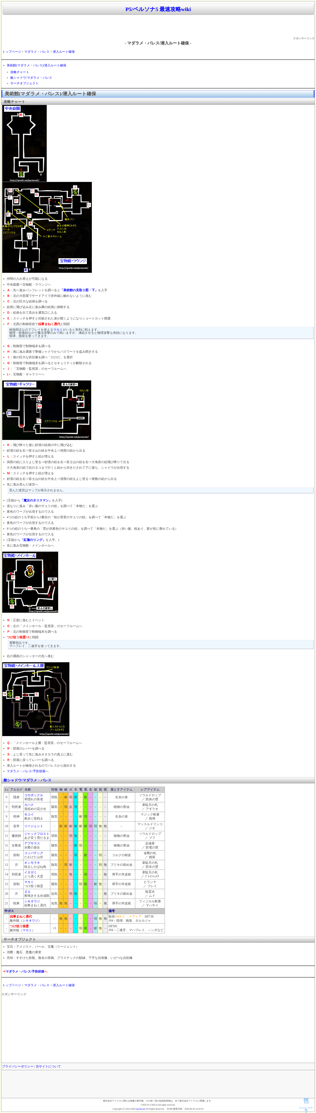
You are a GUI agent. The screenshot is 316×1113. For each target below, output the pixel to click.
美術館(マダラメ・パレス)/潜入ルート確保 (36, 65)
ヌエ (27, 891)
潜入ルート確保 (64, 51)
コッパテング (33, 853)
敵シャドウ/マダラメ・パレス (31, 77)
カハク (29, 805)
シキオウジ (32, 901)
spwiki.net (140, 1109)
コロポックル (33, 795)
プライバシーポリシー (17, 1066)
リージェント (33, 826)
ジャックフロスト (36, 833)
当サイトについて (48, 1066)
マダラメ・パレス (36, 51)
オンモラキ (32, 862)
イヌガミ (30, 872)
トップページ (11, 51)
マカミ (58, 329)
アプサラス (32, 843)
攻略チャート (19, 72)
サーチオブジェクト (24, 83)
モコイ (29, 814)
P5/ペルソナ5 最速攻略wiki (158, 9)
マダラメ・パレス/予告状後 (26, 771)
